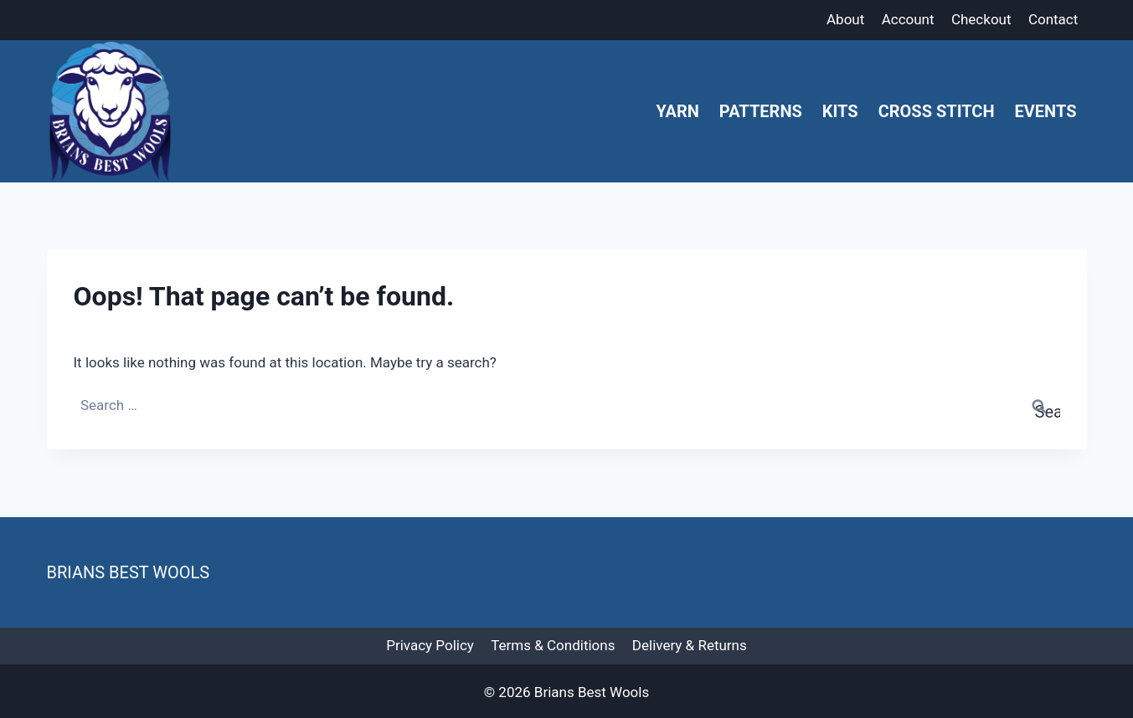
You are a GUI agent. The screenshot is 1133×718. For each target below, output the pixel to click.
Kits (840, 111)
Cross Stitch (936, 111)
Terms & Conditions (553, 645)
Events (1046, 111)
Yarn (677, 111)
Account (908, 19)
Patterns (760, 111)
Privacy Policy (430, 645)
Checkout (981, 19)
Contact (1053, 19)
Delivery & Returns (689, 645)
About (845, 19)
